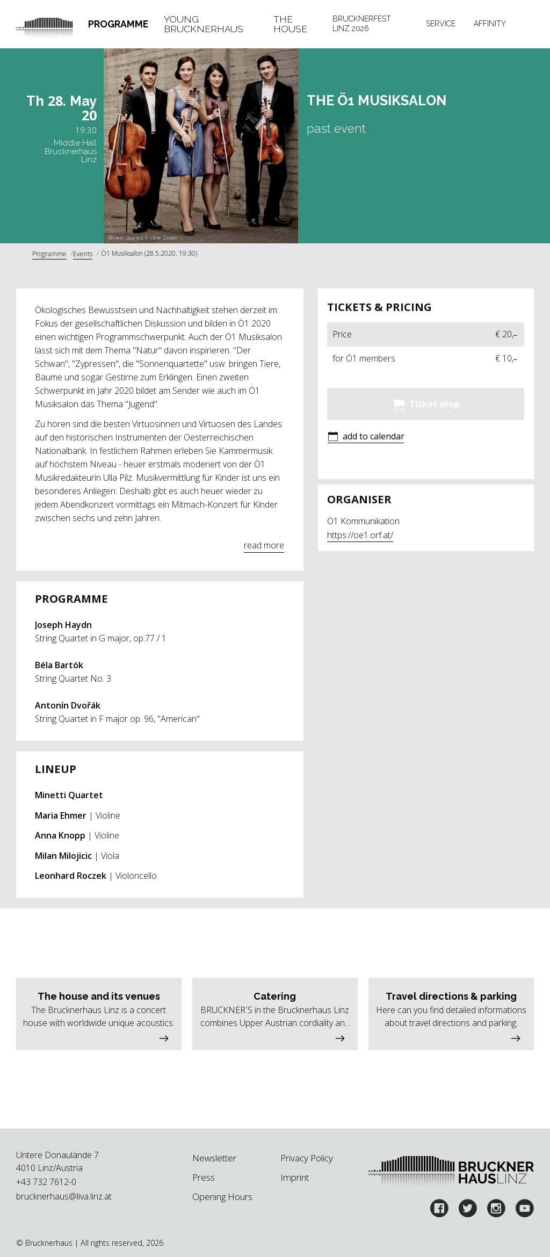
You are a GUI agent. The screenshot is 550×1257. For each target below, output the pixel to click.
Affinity (490, 23)
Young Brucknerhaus (203, 23)
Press (203, 1177)
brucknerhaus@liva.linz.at (64, 1196)
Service (440, 23)
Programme (118, 24)
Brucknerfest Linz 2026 (361, 24)
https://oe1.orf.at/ (360, 535)
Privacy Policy (306, 1158)
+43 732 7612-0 (46, 1182)
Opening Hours (222, 1196)
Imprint (294, 1177)
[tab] (118, 24)
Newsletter (214, 1158)
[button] (365, 437)
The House (290, 23)
